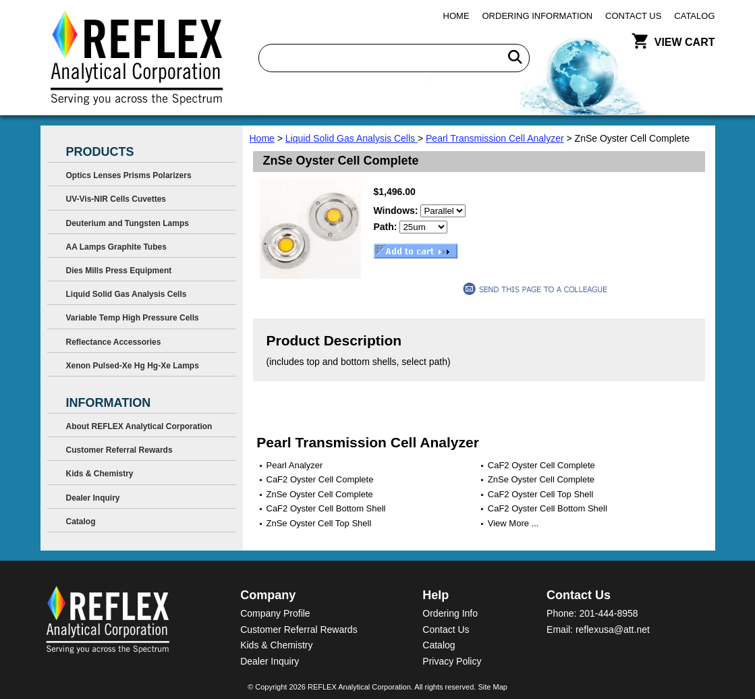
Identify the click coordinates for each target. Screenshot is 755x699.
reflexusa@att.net (613, 629)
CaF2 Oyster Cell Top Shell (541, 494)
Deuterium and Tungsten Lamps (127, 223)
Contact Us (633, 16)
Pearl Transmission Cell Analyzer (495, 138)
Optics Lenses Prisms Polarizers (129, 175)
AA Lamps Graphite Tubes (116, 247)
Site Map (492, 687)
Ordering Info (450, 613)
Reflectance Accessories (113, 342)
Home (456, 16)
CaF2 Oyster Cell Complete (541, 465)
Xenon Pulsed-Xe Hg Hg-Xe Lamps (132, 365)
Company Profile (275, 613)
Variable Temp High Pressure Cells (132, 318)
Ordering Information (537, 16)
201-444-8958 (608, 613)
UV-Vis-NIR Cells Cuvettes (116, 199)
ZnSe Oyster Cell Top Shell (319, 523)
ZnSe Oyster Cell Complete (541, 479)
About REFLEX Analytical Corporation (139, 426)
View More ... (513, 523)
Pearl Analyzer (295, 465)
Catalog (694, 16)
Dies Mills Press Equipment (119, 270)
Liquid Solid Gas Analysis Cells (351, 138)
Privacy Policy (451, 661)
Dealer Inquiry (93, 498)
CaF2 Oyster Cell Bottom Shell (326, 508)
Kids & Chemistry (100, 473)
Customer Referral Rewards (119, 450)
